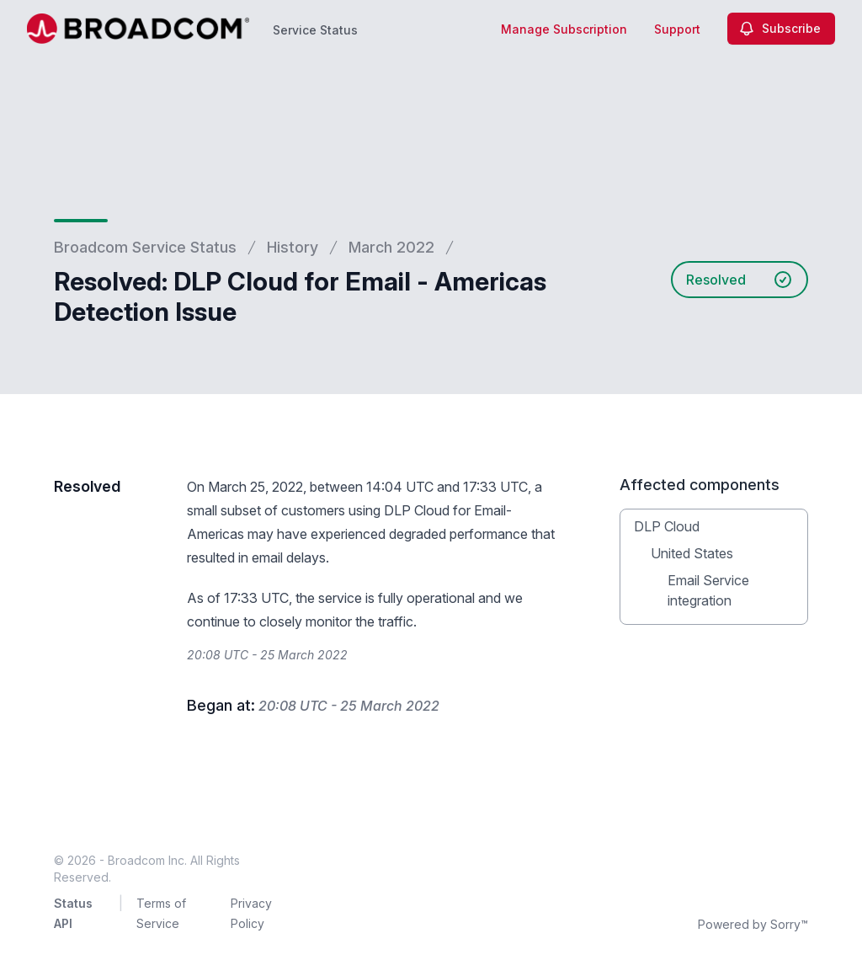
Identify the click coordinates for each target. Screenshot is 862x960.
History (292, 247)
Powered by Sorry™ (753, 924)
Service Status (315, 30)
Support (677, 29)
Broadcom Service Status (145, 247)
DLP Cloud (667, 526)
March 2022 (391, 247)
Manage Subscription (564, 29)
